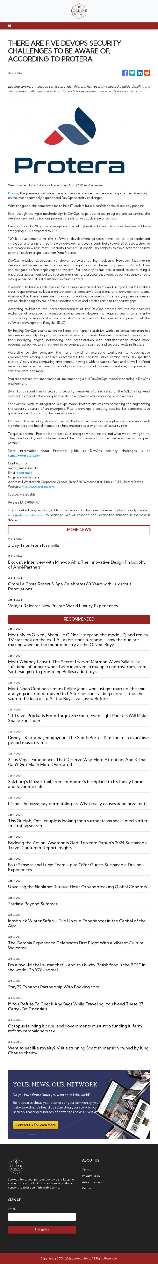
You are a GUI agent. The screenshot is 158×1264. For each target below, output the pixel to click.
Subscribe (42, 1230)
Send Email (25, 473)
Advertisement (93, 1182)
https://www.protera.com (26, 455)
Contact (88, 1188)
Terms (86, 1169)
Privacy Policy (92, 1176)
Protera (13, 193)
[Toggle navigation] (9, 25)
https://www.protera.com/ (40, 487)
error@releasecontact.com (27, 515)
